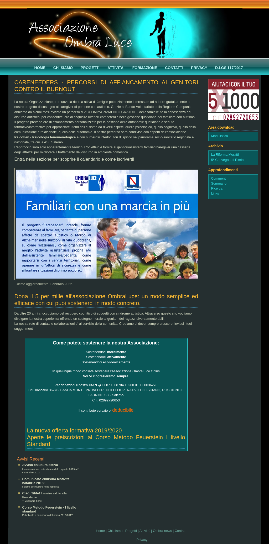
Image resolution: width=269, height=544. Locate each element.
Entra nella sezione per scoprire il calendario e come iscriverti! (74, 159)
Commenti (218, 178)
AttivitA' (116, 68)
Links (215, 193)
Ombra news (162, 531)
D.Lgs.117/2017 (229, 68)
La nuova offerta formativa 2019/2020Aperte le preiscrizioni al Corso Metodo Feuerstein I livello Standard (106, 437)
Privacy (199, 68)
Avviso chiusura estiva (40, 465)
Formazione (144, 68)
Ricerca (217, 188)
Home (39, 68)
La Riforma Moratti (225, 154)
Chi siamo (63, 68)
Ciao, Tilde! (31, 493)
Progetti (90, 68)
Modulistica (219, 136)
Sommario (218, 183)
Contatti (174, 68)
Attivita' (144, 531)
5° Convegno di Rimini (228, 160)
